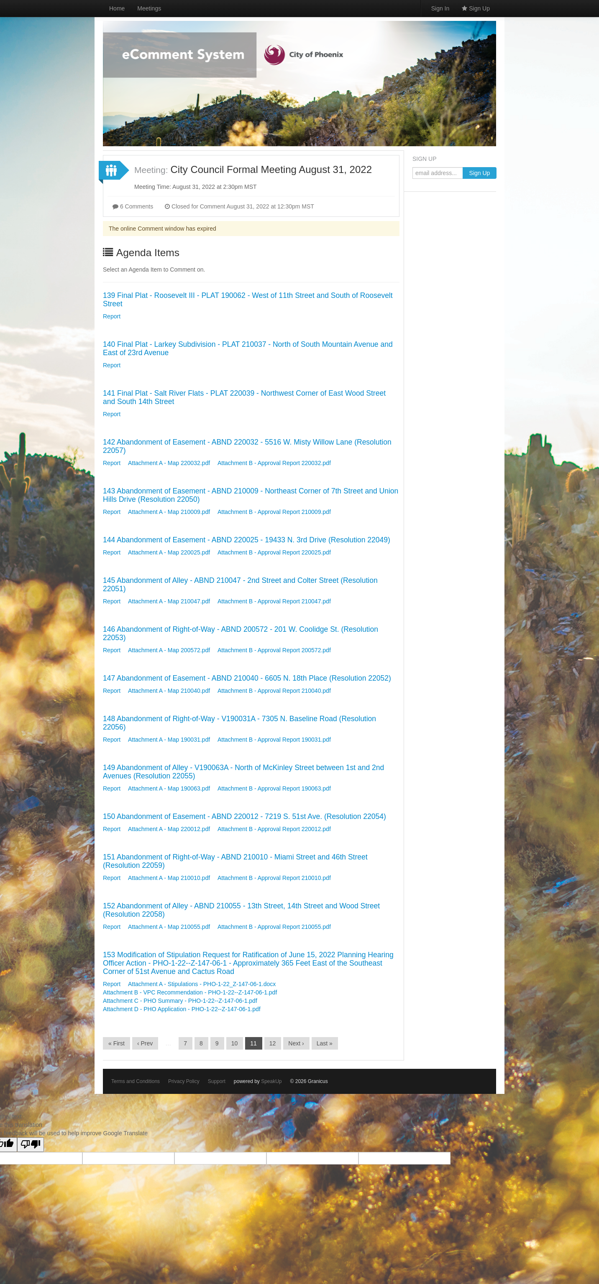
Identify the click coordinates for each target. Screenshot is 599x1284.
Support (216, 1081)
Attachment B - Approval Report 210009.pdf (274, 512)
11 (253, 1043)
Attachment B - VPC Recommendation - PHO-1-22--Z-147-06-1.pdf (190, 992)
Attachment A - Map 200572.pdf (169, 650)
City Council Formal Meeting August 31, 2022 (271, 169)
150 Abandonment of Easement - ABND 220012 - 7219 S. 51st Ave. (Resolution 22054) (244, 816)
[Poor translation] (30, 1144)
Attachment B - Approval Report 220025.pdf (274, 552)
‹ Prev (145, 1043)
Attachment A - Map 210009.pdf (169, 512)
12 (272, 1043)
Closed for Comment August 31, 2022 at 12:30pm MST (239, 206)
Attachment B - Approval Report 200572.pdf (274, 650)
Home (117, 8)
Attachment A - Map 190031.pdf (169, 739)
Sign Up (476, 8)
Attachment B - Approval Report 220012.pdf (274, 829)
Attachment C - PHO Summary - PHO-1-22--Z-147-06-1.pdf (180, 1000)
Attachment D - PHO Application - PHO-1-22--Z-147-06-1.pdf (182, 1009)
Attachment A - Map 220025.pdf (169, 552)
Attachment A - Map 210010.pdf (169, 878)
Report (111, 316)
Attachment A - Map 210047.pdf (169, 601)
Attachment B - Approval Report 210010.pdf (274, 878)
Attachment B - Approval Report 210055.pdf (274, 926)
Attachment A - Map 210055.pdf (169, 926)
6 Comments (133, 206)
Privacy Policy (184, 1081)
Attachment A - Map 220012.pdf (169, 829)
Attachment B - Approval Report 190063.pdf (274, 788)
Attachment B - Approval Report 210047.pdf (274, 601)
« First (116, 1043)
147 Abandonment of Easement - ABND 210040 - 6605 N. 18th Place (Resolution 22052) (247, 678)
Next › (296, 1043)
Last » (325, 1043)
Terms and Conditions (135, 1081)
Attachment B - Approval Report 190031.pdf (274, 739)
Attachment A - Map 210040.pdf (169, 690)
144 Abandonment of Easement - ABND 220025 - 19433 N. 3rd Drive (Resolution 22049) (246, 540)
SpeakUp (271, 1081)
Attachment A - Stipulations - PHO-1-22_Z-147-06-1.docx (202, 984)
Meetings (149, 8)
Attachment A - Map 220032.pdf (169, 463)
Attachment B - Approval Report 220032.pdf (274, 463)
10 (234, 1043)
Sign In (440, 8)
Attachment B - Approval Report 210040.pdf (274, 690)
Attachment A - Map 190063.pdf (169, 788)
